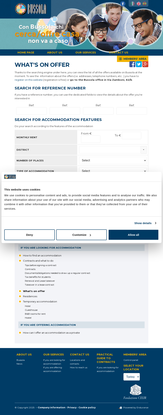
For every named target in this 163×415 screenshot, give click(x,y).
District (23, 149)
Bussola (21, 360)
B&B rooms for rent (35, 313)
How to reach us (78, 367)
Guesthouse (31, 310)
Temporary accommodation (40, 301)
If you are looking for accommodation (51, 247)
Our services (85, 52)
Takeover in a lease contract (39, 284)
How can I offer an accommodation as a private (51, 332)
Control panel (130, 360)
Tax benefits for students (38, 276)
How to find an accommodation (42, 255)
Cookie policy (87, 407)
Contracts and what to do (38, 260)
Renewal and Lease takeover (40, 280)
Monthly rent (27, 137)
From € (86, 133)
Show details (143, 222)
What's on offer (34, 291)
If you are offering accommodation (48, 324)
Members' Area (134, 58)
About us (54, 52)
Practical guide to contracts (106, 358)
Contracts (30, 269)
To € (118, 135)
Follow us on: (115, 3)
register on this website (29, 79)
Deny (29, 234)
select (143, 150)
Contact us (118, 52)
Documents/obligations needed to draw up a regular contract (57, 273)
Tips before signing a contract (40, 265)
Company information (51, 407)
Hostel (28, 317)
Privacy (71, 407)
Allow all (133, 234)
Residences (30, 296)
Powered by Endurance (133, 407)
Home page (25, 52)
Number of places (30, 160)
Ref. (31, 105)
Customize (81, 234)
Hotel (27, 306)
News (19, 363)
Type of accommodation (35, 171)
